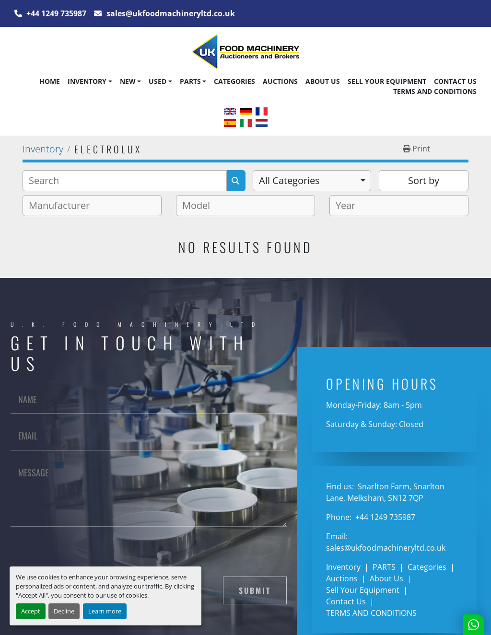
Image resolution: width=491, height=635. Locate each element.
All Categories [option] (289, 180)
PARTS (190, 81)
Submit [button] (255, 590)
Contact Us (455, 81)
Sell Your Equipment (387, 81)
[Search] (125, 180)
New (128, 81)
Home (49, 81)
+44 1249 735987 (55, 13)
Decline (64, 611)
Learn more (104, 611)
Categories (234, 81)
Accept (30, 611)
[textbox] (63, 205)
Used (157, 81)
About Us (322, 81)
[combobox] (312, 180)
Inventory (87, 81)
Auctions (280, 81)
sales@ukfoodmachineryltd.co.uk (170, 13)
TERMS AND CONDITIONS (435, 91)
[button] (90, 81)
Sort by (423, 180)
